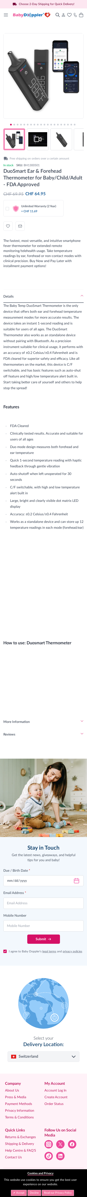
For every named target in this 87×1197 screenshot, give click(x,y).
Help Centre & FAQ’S (20, 1150)
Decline (34, 1193)
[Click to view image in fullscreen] (43, 73)
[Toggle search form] (57, 14)
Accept (20, 1193)
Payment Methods (18, 1104)
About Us (12, 1090)
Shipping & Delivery (19, 1144)
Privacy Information (19, 1110)
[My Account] (63, 15)
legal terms (49, 951)
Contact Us (13, 1157)
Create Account (56, 1097)
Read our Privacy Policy (58, 1193)
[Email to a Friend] (20, 226)
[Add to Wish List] (8, 226)
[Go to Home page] (31, 15)
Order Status (54, 1104)
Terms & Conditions (19, 1117)
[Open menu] (5, 15)
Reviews (9, 734)
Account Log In (55, 1090)
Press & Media (15, 1097)
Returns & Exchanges (20, 1137)
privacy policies (72, 951)
